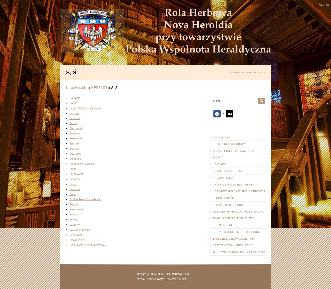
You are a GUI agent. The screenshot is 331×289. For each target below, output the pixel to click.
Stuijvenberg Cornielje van (85, 199)
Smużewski (76, 128)
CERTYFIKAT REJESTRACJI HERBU (236, 231)
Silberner (74, 118)
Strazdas (74, 189)
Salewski (74, 98)
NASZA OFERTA (223, 177)
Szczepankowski (79, 229)
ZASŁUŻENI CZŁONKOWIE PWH (233, 238)
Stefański (75, 158)
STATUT (218, 157)
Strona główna (221, 137)
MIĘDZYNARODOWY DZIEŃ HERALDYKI (239, 252)
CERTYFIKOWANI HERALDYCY (233, 245)
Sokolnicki (75, 138)
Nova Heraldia (76, 88)
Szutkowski (76, 234)
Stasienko (75, 153)
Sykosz (73, 214)
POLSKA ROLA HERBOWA (229, 144)
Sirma (73, 123)
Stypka (73, 204)
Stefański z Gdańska (82, 163)
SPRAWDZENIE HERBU (228, 204)
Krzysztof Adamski (176, 279)
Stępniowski (76, 174)
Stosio (73, 184)
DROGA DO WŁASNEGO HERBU (233, 184)
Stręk (72, 194)
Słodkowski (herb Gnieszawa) (87, 245)
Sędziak (74, 113)
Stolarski (74, 179)
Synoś (73, 219)
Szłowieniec (76, 239)
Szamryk (74, 224)
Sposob (74, 143)
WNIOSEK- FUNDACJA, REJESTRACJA (238, 211)
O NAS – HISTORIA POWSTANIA (233, 150)
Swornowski (76, 209)
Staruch (74, 148)
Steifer (73, 168)
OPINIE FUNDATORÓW (227, 171)
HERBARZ (99, 88)
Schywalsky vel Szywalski (85, 108)
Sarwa (73, 103)
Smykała (74, 133)
